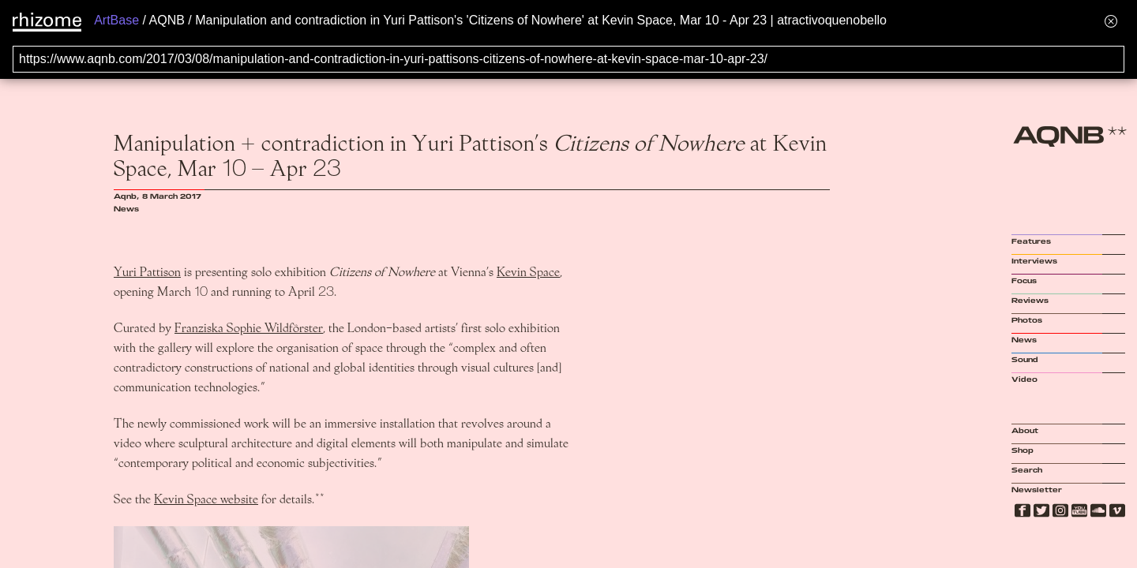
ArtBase (116, 20)
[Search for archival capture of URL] (568, 59)
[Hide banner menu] (1111, 21)
